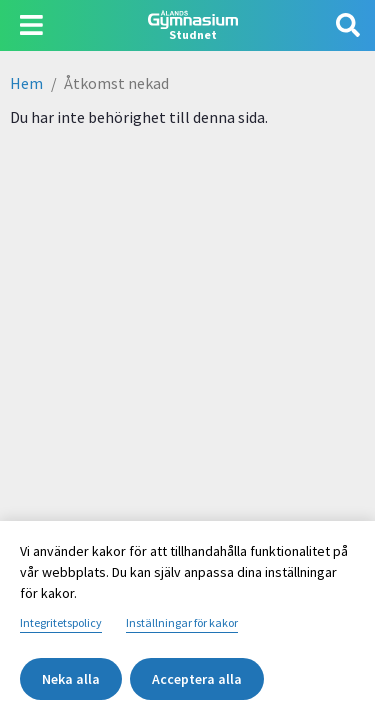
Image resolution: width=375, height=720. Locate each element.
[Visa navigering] (31, 25)
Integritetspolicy (61, 622)
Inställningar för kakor (182, 622)
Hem (26, 83)
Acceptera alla (197, 679)
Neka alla (71, 679)
